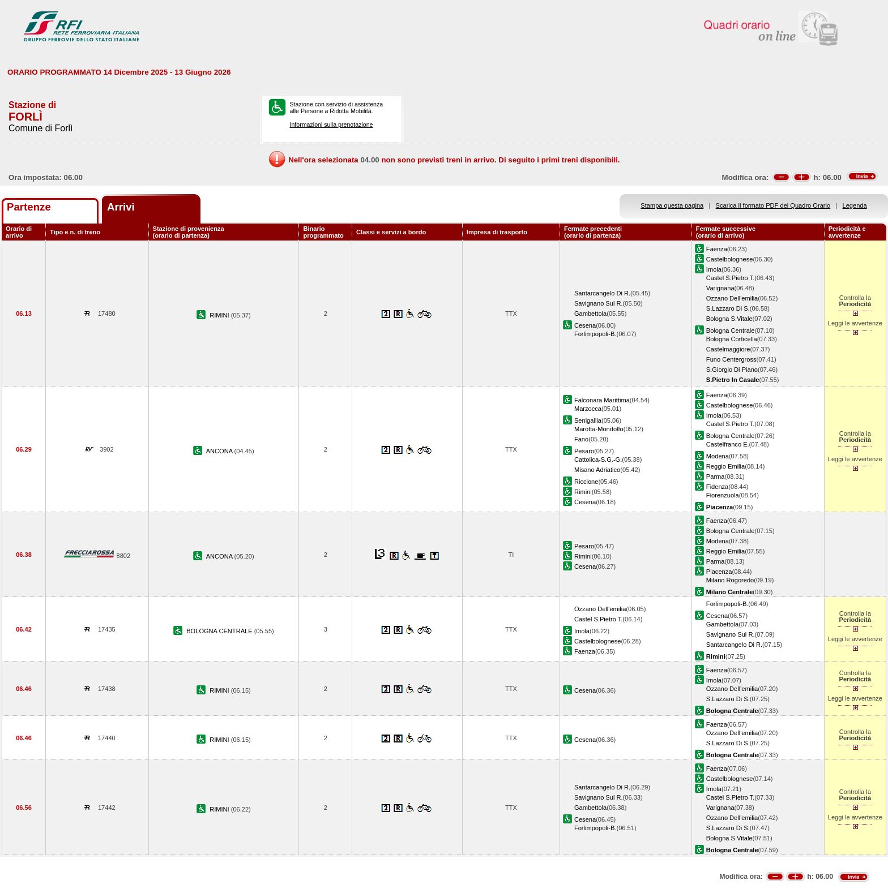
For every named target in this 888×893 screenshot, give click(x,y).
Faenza (716, 249)
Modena (717, 456)
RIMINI (220, 315)
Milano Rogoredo (730, 580)
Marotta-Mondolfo (599, 429)
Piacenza (719, 571)
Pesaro (584, 451)
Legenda (855, 205)
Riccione (586, 481)
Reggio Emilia (725, 466)
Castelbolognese (729, 259)
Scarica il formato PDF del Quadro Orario (773, 205)
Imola (714, 269)
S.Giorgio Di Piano (732, 369)
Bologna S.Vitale (729, 318)
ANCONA (220, 451)
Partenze (29, 207)
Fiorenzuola (722, 495)
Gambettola (590, 313)
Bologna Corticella (731, 339)
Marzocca (587, 408)
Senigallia (587, 420)
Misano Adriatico (597, 469)
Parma (715, 476)
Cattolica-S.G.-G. (598, 459)
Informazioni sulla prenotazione (331, 124)
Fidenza (717, 486)
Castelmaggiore (728, 349)
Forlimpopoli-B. (595, 333)
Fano (581, 439)
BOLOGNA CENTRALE (220, 631)
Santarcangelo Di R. (602, 293)
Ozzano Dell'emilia (732, 298)
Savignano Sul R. (598, 303)
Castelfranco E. (727, 444)
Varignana (720, 288)
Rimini (583, 491)
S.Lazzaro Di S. (728, 308)
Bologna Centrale (730, 330)
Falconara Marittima (602, 400)
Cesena (585, 325)
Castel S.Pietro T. (730, 277)
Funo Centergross (731, 359)
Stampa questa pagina (672, 205)
